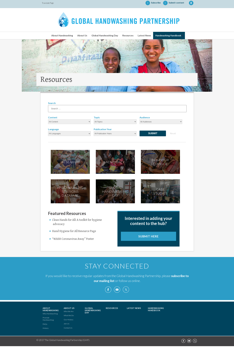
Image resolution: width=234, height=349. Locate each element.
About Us (82, 35)
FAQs (45, 324)
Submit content (173, 3)
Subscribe (153, 3)
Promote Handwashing (48, 319)
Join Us (66, 324)
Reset (173, 133)
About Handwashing (62, 35)
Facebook (108, 289)
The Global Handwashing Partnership (117, 20)
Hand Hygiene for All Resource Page (74, 231)
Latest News (144, 35)
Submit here (148, 236)
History (46, 328)
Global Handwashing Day (104, 35)
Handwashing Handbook (168, 35)
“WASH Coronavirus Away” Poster (73, 239)
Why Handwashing (50, 313)
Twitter (126, 289)
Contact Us (68, 328)
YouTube (117, 289)
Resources (127, 35)
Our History (68, 319)
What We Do (69, 315)
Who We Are (69, 311)
